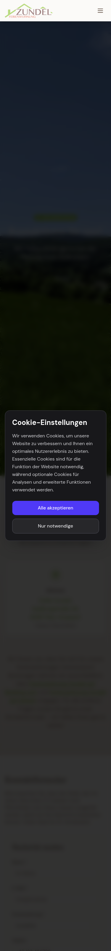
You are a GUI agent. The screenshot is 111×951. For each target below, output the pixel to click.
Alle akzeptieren (55, 508)
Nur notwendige (55, 526)
